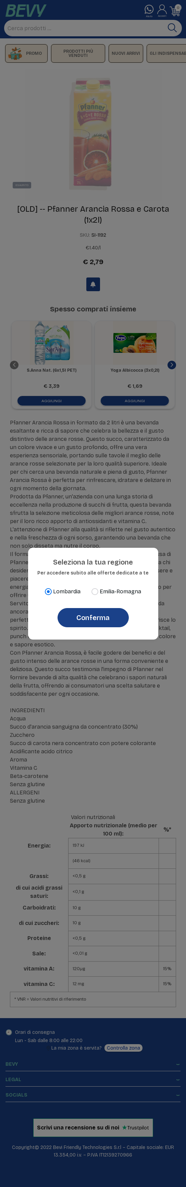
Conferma (93, 618)
